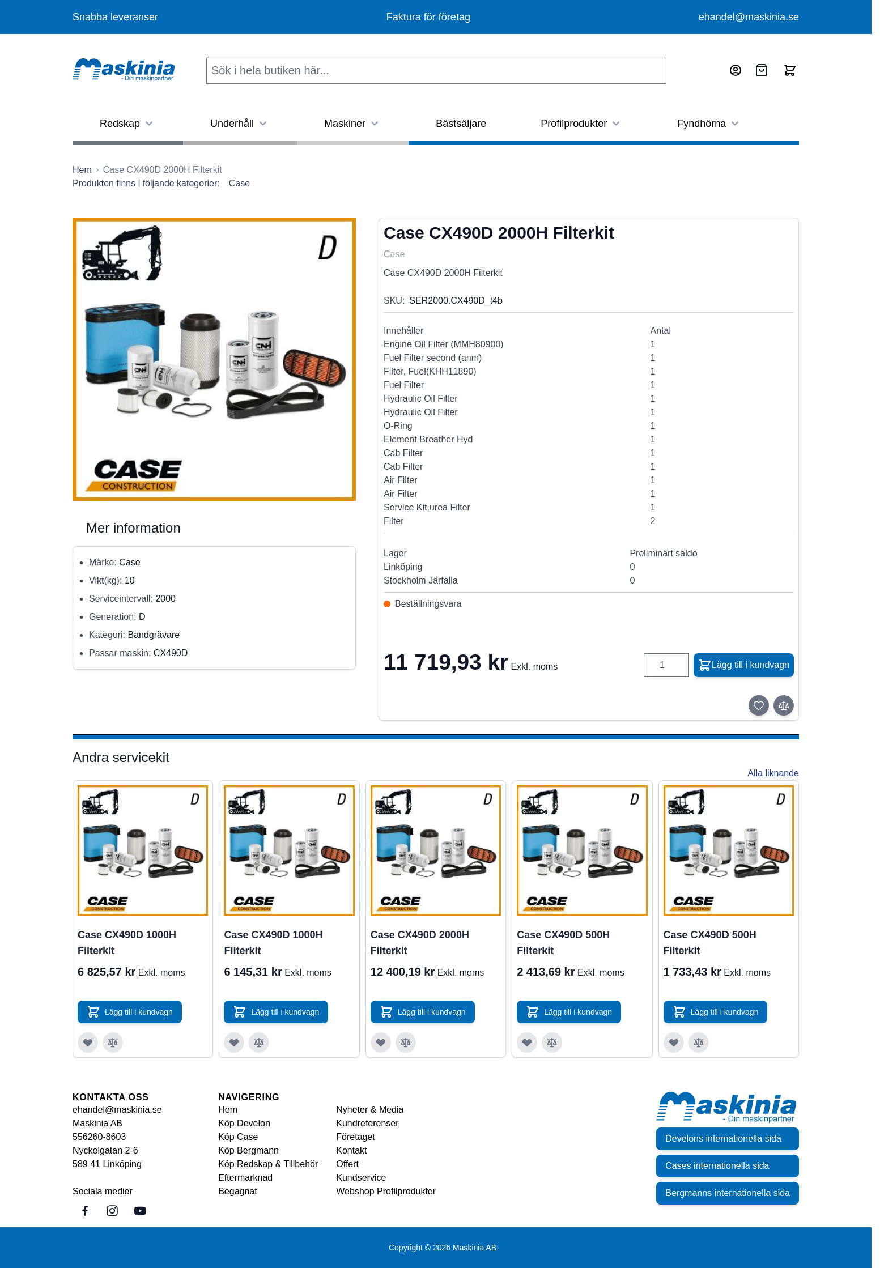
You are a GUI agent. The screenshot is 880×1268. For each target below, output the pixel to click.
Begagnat (237, 1191)
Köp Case (238, 1137)
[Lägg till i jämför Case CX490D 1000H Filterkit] (113, 1042)
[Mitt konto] (735, 70)
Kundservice (361, 1177)
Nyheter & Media (369, 1109)
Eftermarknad (245, 1177)
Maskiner (352, 123)
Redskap (128, 123)
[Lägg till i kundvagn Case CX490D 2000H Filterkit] (423, 1012)
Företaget (355, 1137)
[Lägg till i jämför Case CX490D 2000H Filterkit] (406, 1042)
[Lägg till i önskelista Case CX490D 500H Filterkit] (527, 1042)
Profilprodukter (582, 123)
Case (239, 183)
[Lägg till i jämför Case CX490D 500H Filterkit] (552, 1042)
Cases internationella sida (717, 1166)
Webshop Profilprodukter (386, 1191)
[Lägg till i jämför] (783, 705)
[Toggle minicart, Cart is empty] (790, 70)
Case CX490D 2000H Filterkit (420, 942)
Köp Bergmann (248, 1150)
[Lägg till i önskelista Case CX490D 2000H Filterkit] (381, 1042)
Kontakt (351, 1150)
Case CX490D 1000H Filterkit (127, 942)
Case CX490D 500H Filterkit (563, 942)
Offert (347, 1164)
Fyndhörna (709, 123)
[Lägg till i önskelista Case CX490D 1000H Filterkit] (88, 1042)
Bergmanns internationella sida (727, 1193)
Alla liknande (773, 773)
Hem (227, 1109)
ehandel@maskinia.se (749, 17)
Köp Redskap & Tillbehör (268, 1164)
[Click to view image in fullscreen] (214, 359)
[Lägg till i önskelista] (759, 705)
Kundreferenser (367, 1123)
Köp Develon (244, 1123)
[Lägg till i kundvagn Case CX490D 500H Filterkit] (569, 1012)
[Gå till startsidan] (82, 170)
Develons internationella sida (723, 1138)
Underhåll (240, 123)
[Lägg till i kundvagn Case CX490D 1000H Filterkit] (130, 1012)
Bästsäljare (461, 123)
